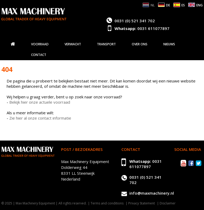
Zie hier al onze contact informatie (40, 118)
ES (183, 5)
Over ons (139, 44)
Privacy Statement (141, 203)
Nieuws (169, 44)
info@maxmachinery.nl (151, 193)
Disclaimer (168, 203)
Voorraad (40, 44)
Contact (38, 55)
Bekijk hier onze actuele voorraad (39, 102)
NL (153, 5)
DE (168, 5)
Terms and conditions (107, 203)
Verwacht (73, 44)
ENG (199, 5)
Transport (106, 44)
